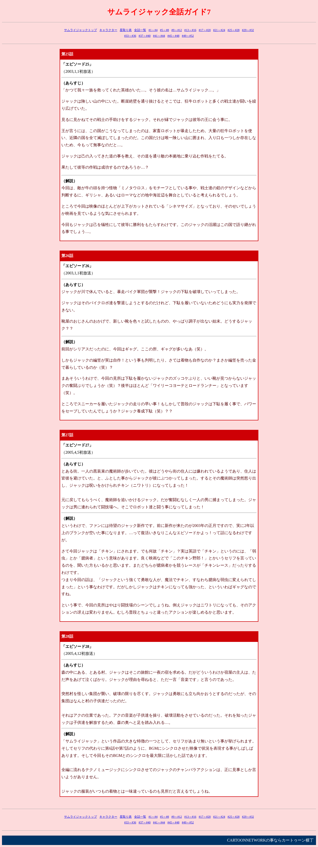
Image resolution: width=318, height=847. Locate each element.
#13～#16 (190, 30)
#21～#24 (219, 30)
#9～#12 (176, 30)
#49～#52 (188, 35)
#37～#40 (145, 35)
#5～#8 (164, 30)
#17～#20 (205, 30)
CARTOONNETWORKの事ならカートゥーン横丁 (270, 840)
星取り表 (126, 30)
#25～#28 (233, 30)
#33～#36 (130, 35)
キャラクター (108, 30)
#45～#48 (173, 35)
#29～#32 (248, 30)
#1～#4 (153, 30)
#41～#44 (159, 35)
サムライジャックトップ (80, 30)
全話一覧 (140, 30)
